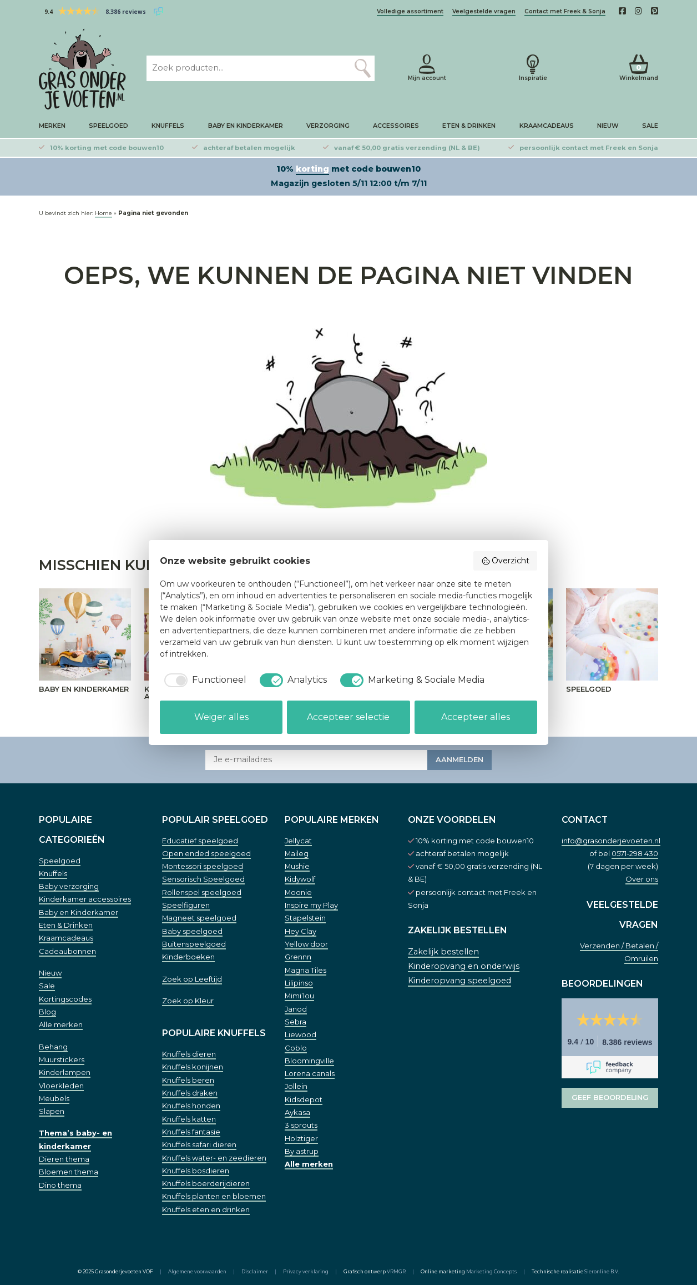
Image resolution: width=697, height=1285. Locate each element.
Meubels (54, 1098)
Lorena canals (310, 1073)
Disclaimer (254, 1271)
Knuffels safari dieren (199, 1144)
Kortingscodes (65, 998)
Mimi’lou (299, 995)
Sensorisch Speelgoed (203, 878)
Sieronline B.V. (601, 1271)
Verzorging (328, 125)
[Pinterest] (654, 11)
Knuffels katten (189, 1118)
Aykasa (297, 1112)
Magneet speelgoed (199, 917)
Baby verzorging (69, 886)
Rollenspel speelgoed (201, 892)
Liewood (300, 1034)
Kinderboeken (188, 956)
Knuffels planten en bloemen (214, 1196)
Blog (47, 1011)
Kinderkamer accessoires (85, 898)
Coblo (296, 1047)
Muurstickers (61, 1059)
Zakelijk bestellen (443, 952)
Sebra (295, 1021)
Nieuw (608, 125)
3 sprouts (301, 1125)
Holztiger (301, 1138)
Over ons (641, 878)
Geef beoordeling (610, 1097)
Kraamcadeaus (546, 125)
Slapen (51, 1111)
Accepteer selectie (348, 717)
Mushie (297, 866)
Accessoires (396, 125)
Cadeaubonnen (67, 951)
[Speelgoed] (612, 634)
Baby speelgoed (192, 931)
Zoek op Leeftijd (192, 978)
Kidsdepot (303, 1099)
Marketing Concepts (491, 1271)
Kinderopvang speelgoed (459, 981)
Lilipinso (299, 982)
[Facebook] (622, 11)
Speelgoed (108, 125)
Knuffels (167, 125)
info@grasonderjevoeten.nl (611, 840)
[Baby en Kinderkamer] (85, 634)
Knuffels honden (191, 1105)
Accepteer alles (475, 717)
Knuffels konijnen (192, 1066)
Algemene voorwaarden (197, 1271)
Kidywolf (300, 878)
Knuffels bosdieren (195, 1170)
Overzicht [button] (505, 561)
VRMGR (396, 1271)
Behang (53, 1046)
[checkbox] (203, 680)
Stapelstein (305, 917)
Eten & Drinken (469, 125)
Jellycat (298, 840)
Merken (52, 125)
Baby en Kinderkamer (245, 125)
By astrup (302, 1151)
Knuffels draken (190, 1092)
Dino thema (60, 1185)
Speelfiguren (186, 905)
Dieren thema (64, 1158)
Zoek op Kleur (188, 1000)
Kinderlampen (64, 1072)
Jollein (296, 1086)
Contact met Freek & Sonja (564, 11)
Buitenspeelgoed (194, 943)
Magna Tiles (305, 970)
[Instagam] (638, 11)
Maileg (297, 853)
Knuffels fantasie (191, 1131)
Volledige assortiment (410, 11)
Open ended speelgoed (206, 853)
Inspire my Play (311, 905)
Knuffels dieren (189, 1053)
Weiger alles (221, 717)
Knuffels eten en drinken (206, 1209)
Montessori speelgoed (202, 866)
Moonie (298, 892)
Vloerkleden (61, 1085)
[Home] (84, 68)
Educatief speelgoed (200, 840)
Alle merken (61, 1024)
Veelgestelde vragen (484, 11)
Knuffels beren (188, 1080)
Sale (650, 125)
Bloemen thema (68, 1171)
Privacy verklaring (306, 1271)
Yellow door (306, 943)
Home (103, 213)
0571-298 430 (635, 853)
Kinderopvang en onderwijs (463, 966)
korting (312, 169)
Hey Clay (300, 931)
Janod (296, 1008)
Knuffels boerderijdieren (206, 1183)
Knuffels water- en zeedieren (214, 1157)
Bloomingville (309, 1060)
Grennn (298, 956)
